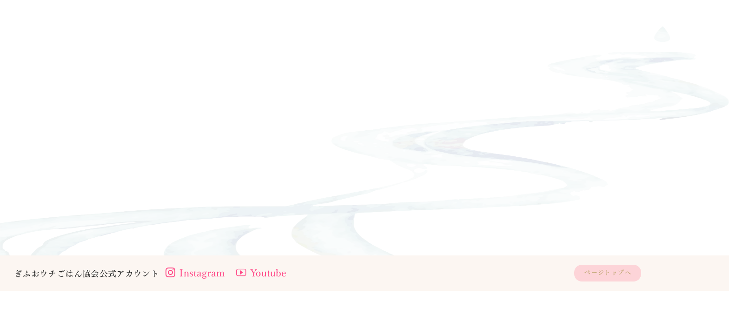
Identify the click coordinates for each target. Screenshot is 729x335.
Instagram (199, 316)
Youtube (271, 316)
